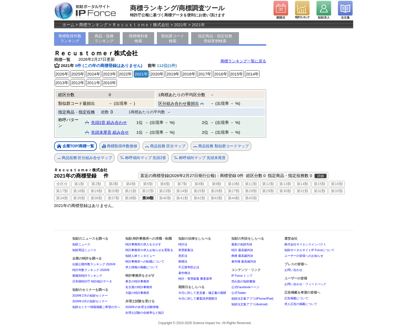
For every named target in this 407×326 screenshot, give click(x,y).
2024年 (93, 74)
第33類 (337, 191)
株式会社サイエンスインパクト (305, 244)
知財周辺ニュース (84, 250)
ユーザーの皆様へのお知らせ (303, 255)
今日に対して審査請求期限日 (197, 298)
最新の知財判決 (241, 244)
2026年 (62, 74)
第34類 (62, 198)
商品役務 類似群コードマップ (221, 146)
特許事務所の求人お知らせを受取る (149, 250)
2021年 (180, 24)
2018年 (188, 74)
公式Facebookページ (245, 287)
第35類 (79, 198)
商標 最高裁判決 (242, 255)
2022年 (125, 74)
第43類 (217, 198)
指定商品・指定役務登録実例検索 (215, 38)
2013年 (62, 82)
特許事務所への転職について (144, 261)
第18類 (79, 191)
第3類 (114, 184)
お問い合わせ (293, 270)
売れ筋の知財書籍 (243, 281)
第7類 (182, 184)
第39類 (148, 198)
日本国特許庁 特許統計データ (92, 281)
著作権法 (184, 273)
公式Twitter (238, 292)
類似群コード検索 (172, 38)
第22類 (148, 191)
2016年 (220, 74)
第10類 (234, 184)
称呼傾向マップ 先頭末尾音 (200, 158)
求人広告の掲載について (300, 304)
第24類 (182, 191)
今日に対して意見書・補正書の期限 (202, 292)
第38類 (131, 198)
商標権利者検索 (138, 38)
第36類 (96, 198)
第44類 (234, 198)
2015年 (236, 74)
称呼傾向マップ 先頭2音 (143, 158)
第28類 (251, 191)
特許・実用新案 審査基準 (195, 278)
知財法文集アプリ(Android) (249, 304)
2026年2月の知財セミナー (90, 295)
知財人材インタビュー (140, 255)
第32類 (320, 191)
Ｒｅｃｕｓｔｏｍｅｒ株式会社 (140, 24)
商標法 (182, 261)
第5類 (148, 184)
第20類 (114, 191)
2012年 (77, 82)
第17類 (62, 191)
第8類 (199, 184)
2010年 (109, 82)
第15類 (320, 184)
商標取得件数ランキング (69, 38)
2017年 (204, 74)
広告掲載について (296, 298)
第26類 (217, 191)
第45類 (251, 198)
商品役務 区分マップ (165, 146)
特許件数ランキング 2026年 (91, 270)
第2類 (96, 184)
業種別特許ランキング (87, 275)
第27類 (234, 191)
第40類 (165, 198)
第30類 (285, 191)
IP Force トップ (241, 275)
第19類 (96, 191)
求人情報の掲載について (141, 267)
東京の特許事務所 (137, 281)
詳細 (320, 176)
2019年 (172, 74)
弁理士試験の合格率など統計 (144, 312)
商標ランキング (93, 24)
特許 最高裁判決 (242, 250)
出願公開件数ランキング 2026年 (94, 264)
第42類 (200, 198)
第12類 (268, 184)
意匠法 (182, 255)
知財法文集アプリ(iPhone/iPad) (252, 298)
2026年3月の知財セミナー (90, 301)
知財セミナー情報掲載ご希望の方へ (96, 307)
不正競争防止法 (188, 267)
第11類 (251, 184)
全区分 (62, 184)
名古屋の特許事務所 (138, 287)
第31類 (303, 191)
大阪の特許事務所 (137, 292)
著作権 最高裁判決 (243, 261)
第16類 (337, 184)
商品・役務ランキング (104, 38)
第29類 (268, 191)
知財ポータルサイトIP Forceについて (309, 250)
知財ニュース (81, 244)
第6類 (165, 184)
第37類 (114, 198)
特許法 (182, 244)
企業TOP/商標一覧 (75, 146)
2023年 (109, 74)
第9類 (217, 184)
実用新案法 (185, 250)
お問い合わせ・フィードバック (305, 284)
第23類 (165, 191)
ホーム (68, 24)
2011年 (93, 82)
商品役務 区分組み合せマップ (84, 158)
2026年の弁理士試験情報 (142, 307)
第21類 (131, 191)
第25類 (200, 191)
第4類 (131, 184)
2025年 (77, 74)
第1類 (79, 184)
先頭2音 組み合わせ (109, 122)
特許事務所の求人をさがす (143, 244)
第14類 (303, 184)
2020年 (157, 74)
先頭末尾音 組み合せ (110, 132)
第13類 (285, 184)
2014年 (252, 74)
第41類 (182, 198)
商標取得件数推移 (119, 146)
